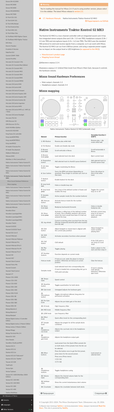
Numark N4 (9, 255)
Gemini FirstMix (11, 59)
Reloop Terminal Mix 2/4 (13, 333)
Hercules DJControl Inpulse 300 (16, 97)
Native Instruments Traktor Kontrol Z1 (18, 204)
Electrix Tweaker (11, 46)
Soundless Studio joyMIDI (14, 343)
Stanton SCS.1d (11, 349)
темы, (80, 406)
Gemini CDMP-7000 (12, 55)
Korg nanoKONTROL (12, 137)
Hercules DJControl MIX (13, 84)
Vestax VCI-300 (11, 386)
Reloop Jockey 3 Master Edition (16, 327)
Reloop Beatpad (11, 315)
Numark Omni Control (13, 261)
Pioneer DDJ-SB (11, 296)
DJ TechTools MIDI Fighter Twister (16, 39)
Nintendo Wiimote (11, 207)
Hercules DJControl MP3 (14, 106)
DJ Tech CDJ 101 (11, 17)
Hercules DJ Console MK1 (14, 68)
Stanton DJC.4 (10, 346)
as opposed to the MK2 (90, 49)
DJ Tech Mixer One (12, 33)
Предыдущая (47, 393)
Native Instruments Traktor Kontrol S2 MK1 (18, 167)
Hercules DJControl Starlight (15, 115)
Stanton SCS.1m (11, 352)
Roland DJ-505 (10, 336)
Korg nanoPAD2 (11, 143)
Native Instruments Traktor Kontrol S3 (18, 187)
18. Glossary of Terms (10, 396)
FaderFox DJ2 (10, 52)
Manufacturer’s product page (53, 55)
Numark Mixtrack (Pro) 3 (13, 245)
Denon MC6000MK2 (12, 11)
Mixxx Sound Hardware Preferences (17, 181)
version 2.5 (78, 11)
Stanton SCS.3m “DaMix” (14, 359)
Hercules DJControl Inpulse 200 (16, 94)
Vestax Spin (9, 368)
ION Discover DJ (11, 121)
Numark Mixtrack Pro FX (13, 248)
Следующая (101, 393)
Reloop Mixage (10, 330)
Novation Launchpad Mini (14, 213)
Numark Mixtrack (11, 236)
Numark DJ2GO (11, 226)
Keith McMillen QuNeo (13, 127)
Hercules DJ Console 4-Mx (14, 62)
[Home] (40, 18)
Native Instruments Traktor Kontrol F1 (18, 162)
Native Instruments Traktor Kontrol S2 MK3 (17, 177)
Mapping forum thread (51, 57)
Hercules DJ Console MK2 (14, 71)
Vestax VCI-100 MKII (13, 383)
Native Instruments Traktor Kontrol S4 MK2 (18, 191)
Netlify (65, 408)
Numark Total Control (12, 271)
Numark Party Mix (11, 264)
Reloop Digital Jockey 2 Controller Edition (16, 320)
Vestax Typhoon (11, 371)
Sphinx (60, 406)
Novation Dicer (10, 210)
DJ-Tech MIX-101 (11, 30)
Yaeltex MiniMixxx (11, 392)
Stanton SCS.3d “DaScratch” (14, 355)
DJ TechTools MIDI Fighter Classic (16, 36)
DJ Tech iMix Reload (12, 24)
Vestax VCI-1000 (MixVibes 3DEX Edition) (17, 376)
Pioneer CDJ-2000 (12, 277)
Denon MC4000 (11, 8)
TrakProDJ (9, 365)
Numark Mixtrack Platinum (14, 239)
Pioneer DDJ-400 (11, 290)
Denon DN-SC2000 (12, 1)
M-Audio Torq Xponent (13, 150)
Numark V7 (9, 274)
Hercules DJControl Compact (15, 90)
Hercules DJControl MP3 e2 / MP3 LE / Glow (18, 110)
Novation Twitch (11, 223)
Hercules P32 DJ (11, 118)
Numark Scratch (11, 268)
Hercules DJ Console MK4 (14, 74)
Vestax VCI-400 (11, 389)
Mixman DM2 (10, 156)
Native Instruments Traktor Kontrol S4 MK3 (18, 197)
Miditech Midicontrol (12, 153)
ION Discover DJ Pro (12, 124)
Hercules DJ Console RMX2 (14, 81)
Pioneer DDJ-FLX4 (12, 293)
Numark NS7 (10, 258)
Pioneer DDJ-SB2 (11, 299)
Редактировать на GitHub (97, 21)
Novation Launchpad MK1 (14, 217)
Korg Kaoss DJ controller (14, 134)
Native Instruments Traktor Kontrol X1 (18, 201)
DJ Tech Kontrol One (12, 27)
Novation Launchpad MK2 (14, 220)
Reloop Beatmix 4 (11, 312)
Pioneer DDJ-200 (11, 287)
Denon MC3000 (11, 4)
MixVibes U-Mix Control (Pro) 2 (16, 159)
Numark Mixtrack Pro (12, 242)
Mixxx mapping (11, 184)
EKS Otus (9, 43)
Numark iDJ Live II (12, 233)
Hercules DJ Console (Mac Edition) (16, 65)
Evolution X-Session (12, 49)
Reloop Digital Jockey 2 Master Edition (18, 324)
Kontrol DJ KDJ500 (12, 130)
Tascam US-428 (11, 362)
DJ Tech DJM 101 (11, 20)
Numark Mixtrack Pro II (13, 252)
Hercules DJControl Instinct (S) (15, 100)
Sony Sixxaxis (10, 340)
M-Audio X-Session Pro (13, 146)
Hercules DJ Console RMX (14, 78)
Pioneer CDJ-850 (11, 283)
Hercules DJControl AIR (13, 87)
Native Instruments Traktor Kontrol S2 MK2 (18, 172)
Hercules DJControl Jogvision (15, 103)
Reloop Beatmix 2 (11, 309)
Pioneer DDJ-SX (11, 306)
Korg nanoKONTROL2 (13, 140)
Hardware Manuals (52, 18)
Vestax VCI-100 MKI (12, 380)
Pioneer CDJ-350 (11, 280)
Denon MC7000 (11, 14)
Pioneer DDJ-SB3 (11, 303)
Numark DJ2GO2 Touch (13, 229)
